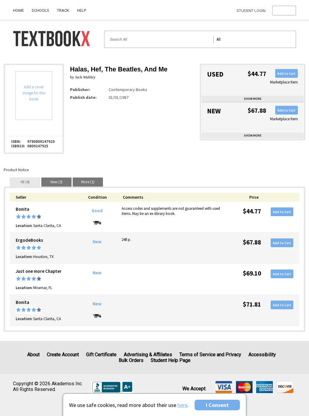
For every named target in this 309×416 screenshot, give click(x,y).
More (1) (87, 181)
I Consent (217, 405)
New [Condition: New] (97, 241)
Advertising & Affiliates (148, 355)
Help (81, 10)
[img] (223, 387)
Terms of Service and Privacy (210, 355)
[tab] (25, 182)
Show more (252, 99)
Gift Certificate (101, 355)
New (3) (56, 181)
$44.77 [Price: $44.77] (252, 211)
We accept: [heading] (194, 389)
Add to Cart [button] (286, 73)
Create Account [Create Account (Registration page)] (63, 355)
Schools (40, 10)
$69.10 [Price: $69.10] (252, 273)
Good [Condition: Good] (97, 210)
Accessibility (262, 355)
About (33, 355)
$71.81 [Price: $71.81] (252, 304)
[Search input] (200, 39)
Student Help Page (170, 360)
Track (63, 10)
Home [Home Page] (18, 10)
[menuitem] (20, 8)
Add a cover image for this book (34, 93)
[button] (284, 10)
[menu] (284, 10)
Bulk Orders (131, 360)
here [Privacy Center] (182, 405)
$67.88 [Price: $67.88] (252, 242)
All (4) (25, 181)
